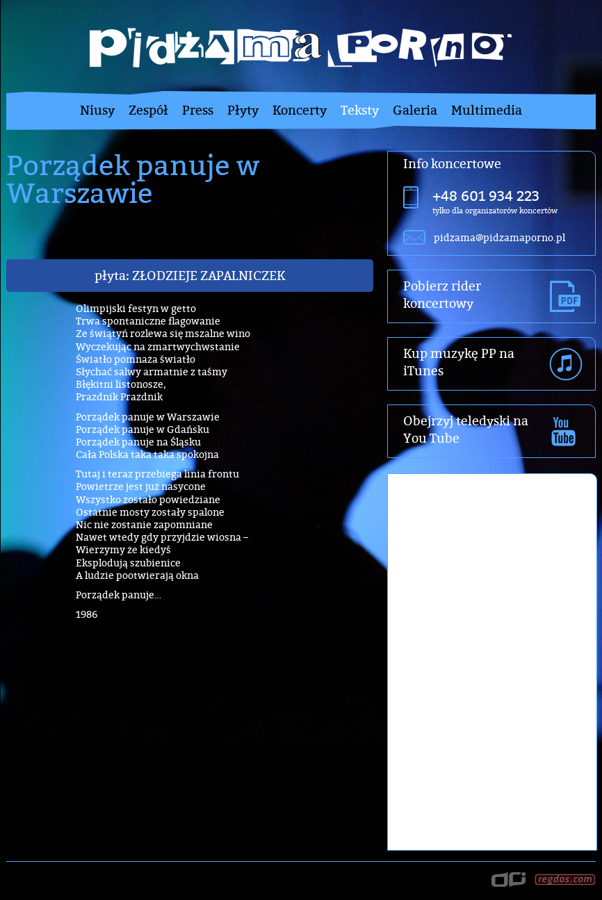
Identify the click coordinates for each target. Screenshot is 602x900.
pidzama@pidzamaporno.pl (499, 237)
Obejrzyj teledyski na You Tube (465, 429)
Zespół (148, 110)
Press (197, 110)
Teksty (360, 110)
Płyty (243, 110)
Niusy (97, 110)
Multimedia (486, 110)
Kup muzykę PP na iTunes (458, 362)
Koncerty (299, 110)
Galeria (415, 110)
